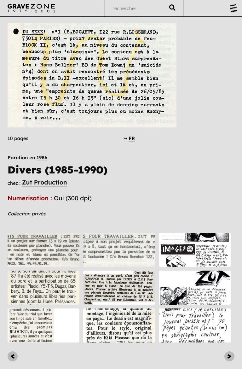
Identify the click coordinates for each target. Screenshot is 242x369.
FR (132, 138)
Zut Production (44, 182)
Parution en (27, 157)
